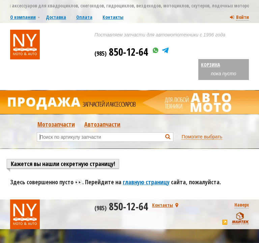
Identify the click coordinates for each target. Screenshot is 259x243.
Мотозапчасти (56, 124)
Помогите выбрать (201, 136)
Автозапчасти (102, 124)
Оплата (84, 17)
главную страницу (146, 182)
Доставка (56, 17)
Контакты (113, 17)
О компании (23, 17)
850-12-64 (121, 52)
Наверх (241, 204)
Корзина (210, 64)
